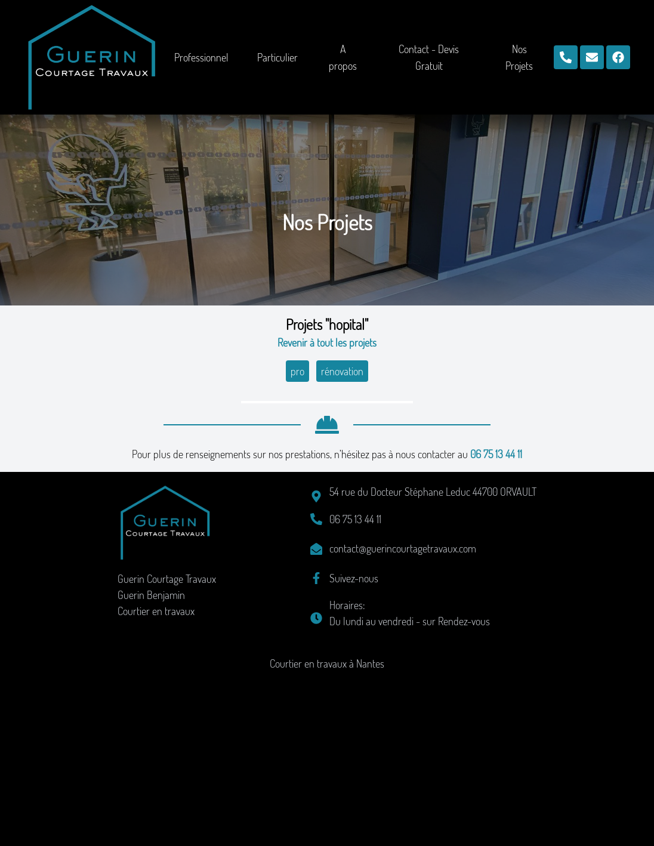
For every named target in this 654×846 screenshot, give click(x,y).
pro (297, 371)
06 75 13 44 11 (496, 623)
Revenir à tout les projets (327, 342)
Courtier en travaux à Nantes (327, 832)
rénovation (342, 371)
